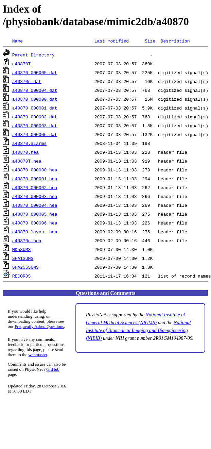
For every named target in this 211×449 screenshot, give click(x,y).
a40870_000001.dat (34, 108)
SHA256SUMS (25, 267)
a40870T (21, 64)
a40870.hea (25, 152)
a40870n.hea (26, 240)
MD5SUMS (21, 249)
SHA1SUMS (22, 258)
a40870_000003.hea (34, 196)
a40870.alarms (29, 143)
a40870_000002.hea (34, 187)
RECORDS (21, 276)
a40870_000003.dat (34, 125)
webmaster (38, 354)
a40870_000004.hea (34, 205)
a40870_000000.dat (34, 99)
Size (150, 41)
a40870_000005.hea (34, 214)
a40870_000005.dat (34, 72)
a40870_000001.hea (34, 179)
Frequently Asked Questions (39, 326)
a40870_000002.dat (34, 117)
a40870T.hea (26, 161)
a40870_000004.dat (34, 90)
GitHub (52, 369)
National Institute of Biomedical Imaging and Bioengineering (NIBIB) (138, 330)
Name (17, 41)
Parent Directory (33, 55)
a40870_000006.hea (34, 223)
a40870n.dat (26, 81)
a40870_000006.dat (34, 134)
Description (175, 41)
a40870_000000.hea (34, 170)
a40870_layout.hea (34, 232)
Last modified (111, 41)
